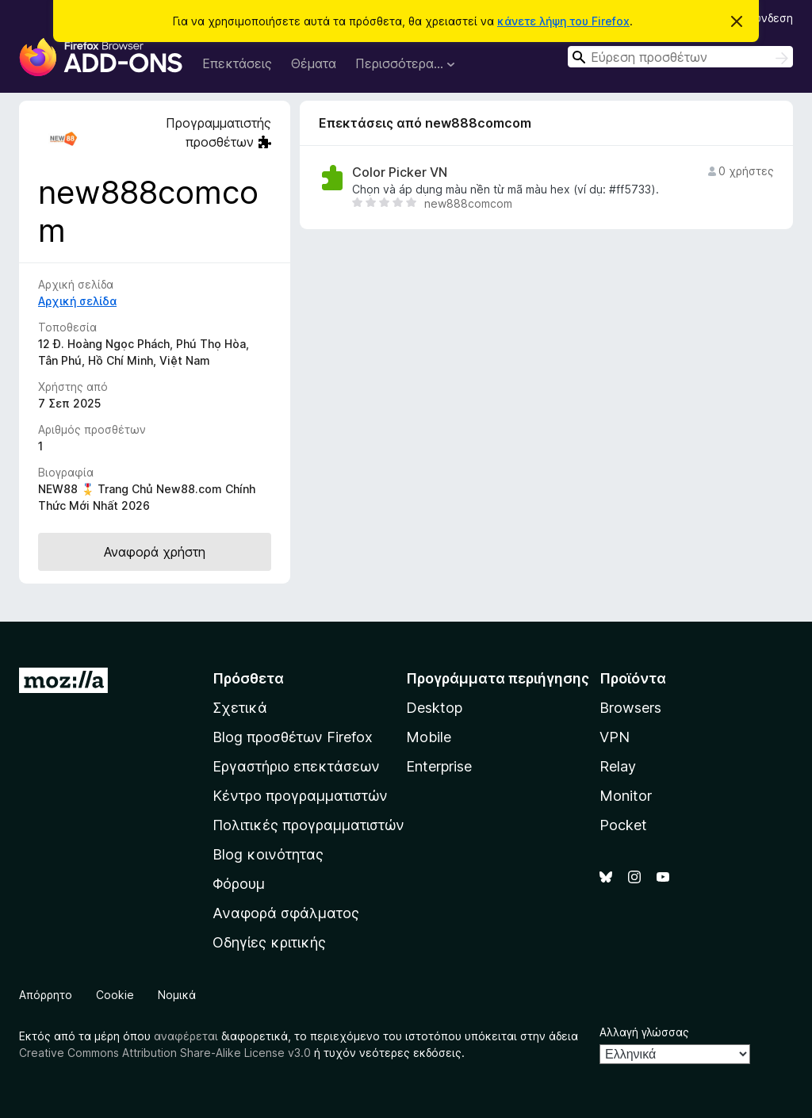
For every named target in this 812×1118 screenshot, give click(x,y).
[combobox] (680, 56)
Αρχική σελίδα (77, 301)
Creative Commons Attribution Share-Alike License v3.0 (165, 1052)
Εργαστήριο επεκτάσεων (296, 766)
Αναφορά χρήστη (154, 552)
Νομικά (177, 994)
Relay (617, 766)
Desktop (434, 707)
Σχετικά (240, 707)
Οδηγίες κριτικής (269, 942)
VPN (614, 737)
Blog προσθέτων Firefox (293, 737)
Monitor (625, 795)
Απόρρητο (45, 994)
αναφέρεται (186, 1036)
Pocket (623, 825)
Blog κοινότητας (268, 854)
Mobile (428, 737)
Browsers (630, 707)
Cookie (115, 994)
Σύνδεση (771, 18)
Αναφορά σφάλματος (286, 913)
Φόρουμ (239, 883)
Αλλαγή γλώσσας (644, 1032)
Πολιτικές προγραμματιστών (308, 825)
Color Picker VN (399, 172)
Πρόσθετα (248, 678)
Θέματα (313, 63)
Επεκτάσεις (237, 63)
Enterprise (439, 766)
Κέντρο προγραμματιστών (300, 795)
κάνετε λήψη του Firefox (563, 21)
